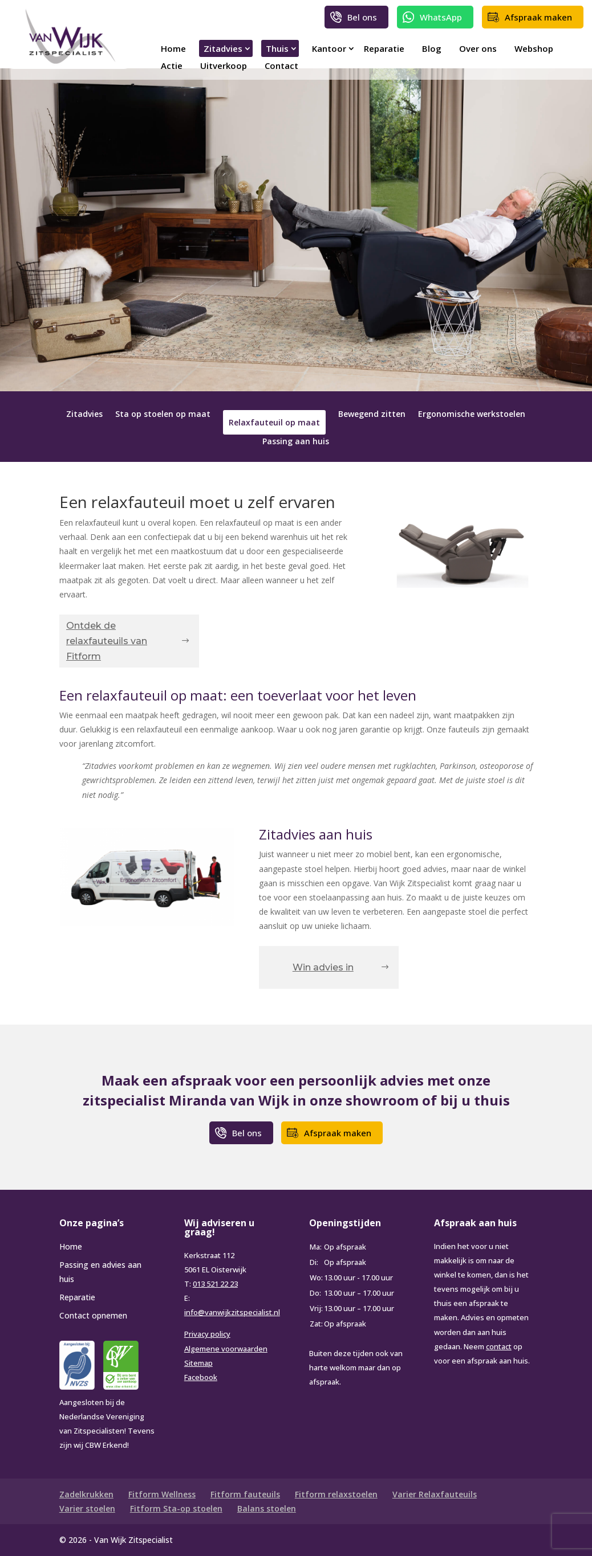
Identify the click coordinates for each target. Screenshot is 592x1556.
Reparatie (384, 48)
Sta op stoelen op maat (162, 414)
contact (499, 1346)
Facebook (200, 1377)
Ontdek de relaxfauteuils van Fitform (106, 641)
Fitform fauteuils (245, 1494)
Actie (172, 65)
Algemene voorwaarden (225, 1349)
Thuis (277, 48)
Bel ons (362, 17)
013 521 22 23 (215, 1284)
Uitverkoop (223, 65)
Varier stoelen (87, 1508)
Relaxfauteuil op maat (274, 422)
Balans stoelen (266, 1508)
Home (173, 48)
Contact (281, 65)
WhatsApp (441, 17)
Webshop (533, 48)
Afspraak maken (538, 17)
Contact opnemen (93, 1315)
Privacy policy (207, 1334)
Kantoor (329, 48)
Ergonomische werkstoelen (471, 414)
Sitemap (198, 1363)
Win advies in (323, 967)
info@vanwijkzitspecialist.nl (232, 1312)
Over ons (478, 48)
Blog (431, 48)
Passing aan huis (295, 442)
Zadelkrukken (86, 1494)
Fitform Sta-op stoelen (176, 1508)
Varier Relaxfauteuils (434, 1494)
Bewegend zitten (372, 414)
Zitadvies (223, 48)
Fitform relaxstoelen (336, 1494)
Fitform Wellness (162, 1494)
